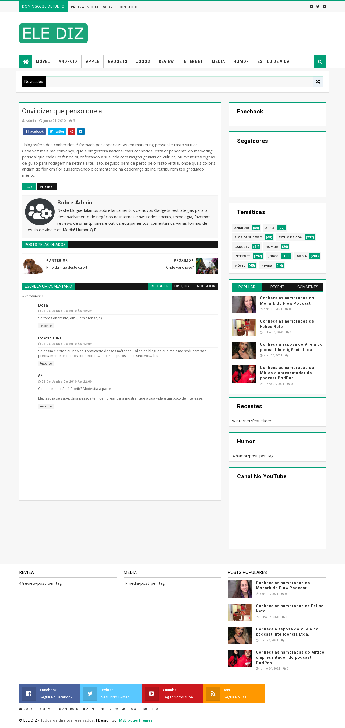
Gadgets (118, 61)
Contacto (128, 7)
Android (68, 61)
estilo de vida (290, 237)
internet (47, 187)
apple (269, 228)
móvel (239, 266)
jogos (273, 256)
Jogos (143, 61)
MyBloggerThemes (136, 720)
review (267, 266)
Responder (46, 326)
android (241, 228)
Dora (43, 305)
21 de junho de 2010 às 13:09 (66, 344)
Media (218, 61)
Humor (241, 61)
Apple (92, 61)
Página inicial (85, 7)
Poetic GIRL (50, 338)
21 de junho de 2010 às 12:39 (66, 311)
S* (40, 376)
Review (166, 61)
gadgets (241, 247)
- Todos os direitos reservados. (66, 720)
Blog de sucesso (140, 709)
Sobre (109, 7)
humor (272, 247)
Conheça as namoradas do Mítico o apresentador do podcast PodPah (287, 372)
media (302, 256)
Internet (192, 61)
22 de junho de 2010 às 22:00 (66, 381)
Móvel (43, 61)
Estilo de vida (274, 61)
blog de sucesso (248, 237)
